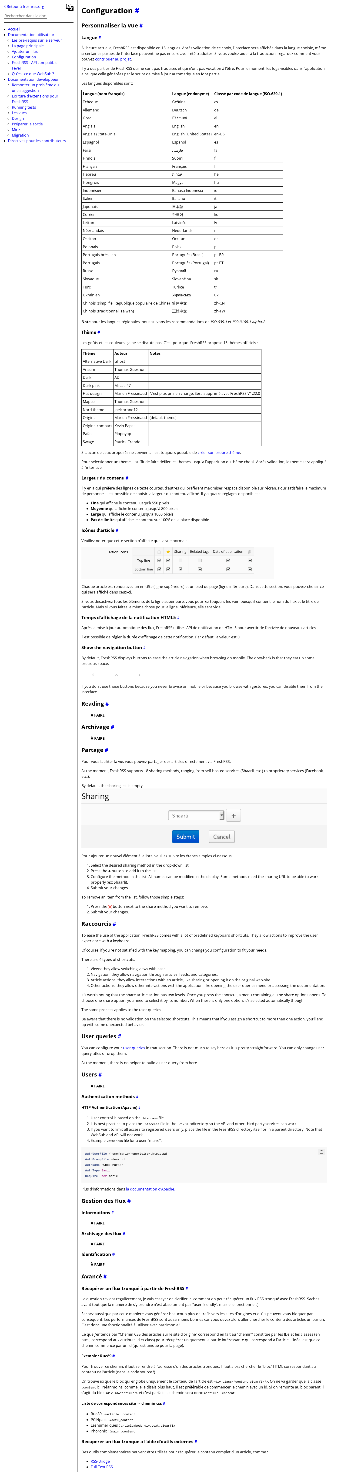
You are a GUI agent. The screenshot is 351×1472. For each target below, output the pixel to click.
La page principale (28, 45)
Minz (16, 129)
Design (18, 118)
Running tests (24, 107)
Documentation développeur (33, 79)
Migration (20, 135)
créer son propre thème (219, 452)
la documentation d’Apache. (150, 1188)
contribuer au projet (113, 59)
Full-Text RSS (102, 1465)
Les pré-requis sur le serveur (37, 40)
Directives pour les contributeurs (37, 140)
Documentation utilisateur (31, 34)
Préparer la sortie (27, 124)
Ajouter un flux (25, 51)
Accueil (14, 29)
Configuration (24, 57)
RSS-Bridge (100, 1459)
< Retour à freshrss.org (24, 6)
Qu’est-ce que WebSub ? (33, 73)
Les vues (19, 112)
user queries (134, 1047)
